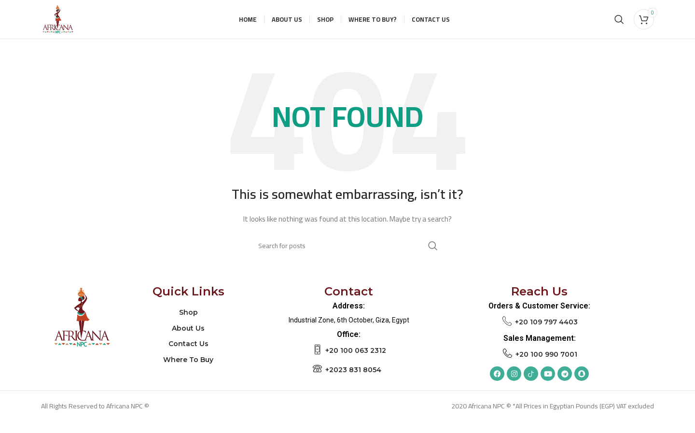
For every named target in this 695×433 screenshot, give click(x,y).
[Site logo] (63, 24)
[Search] (619, 25)
